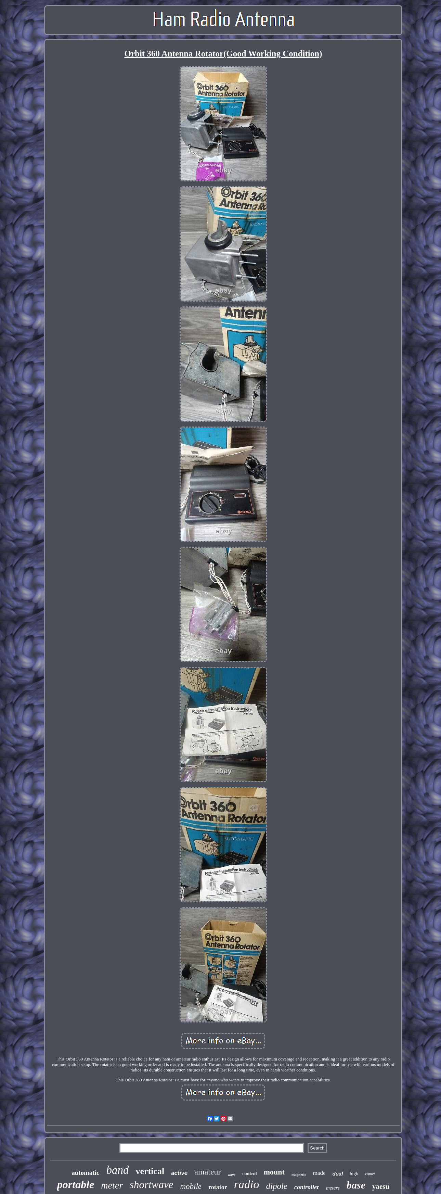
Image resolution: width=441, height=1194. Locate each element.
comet (370, 1173)
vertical (149, 1171)
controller (306, 1187)
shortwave (151, 1185)
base (356, 1185)
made (319, 1173)
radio (246, 1184)
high (354, 1173)
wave (232, 1174)
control (249, 1173)
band (117, 1170)
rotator (217, 1187)
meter (112, 1185)
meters (333, 1188)
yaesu (380, 1186)
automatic (85, 1172)
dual (337, 1174)
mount (274, 1172)
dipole (276, 1186)
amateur (207, 1171)
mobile (191, 1186)
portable (75, 1184)
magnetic (298, 1174)
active (179, 1173)
